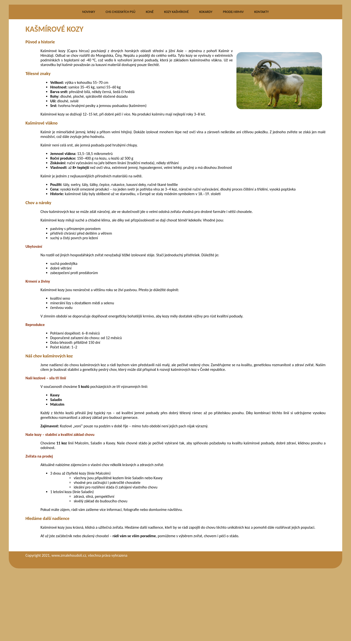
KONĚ (150, 84)
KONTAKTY (261, 84)
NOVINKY (88, 84)
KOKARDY (205, 84)
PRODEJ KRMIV (233, 84)
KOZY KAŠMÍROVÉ (176, 84)
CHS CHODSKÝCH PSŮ (120, 84)
